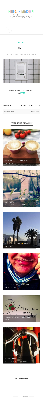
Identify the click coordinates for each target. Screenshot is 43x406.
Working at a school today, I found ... (19, 318)
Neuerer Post (9, 112)
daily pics (21, 42)
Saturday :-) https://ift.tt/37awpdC (16, 203)
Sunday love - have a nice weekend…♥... (18, 162)
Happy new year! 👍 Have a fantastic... (18, 244)
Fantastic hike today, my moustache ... (17, 286)
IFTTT (22, 93)
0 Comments (8, 105)
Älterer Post (34, 112)
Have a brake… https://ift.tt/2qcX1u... (16, 360)
